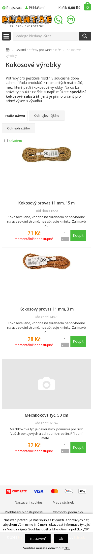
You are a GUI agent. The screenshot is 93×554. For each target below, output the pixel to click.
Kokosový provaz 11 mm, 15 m (46, 203)
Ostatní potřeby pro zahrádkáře (38, 50)
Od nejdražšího (18, 128)
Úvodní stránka (8, 50)
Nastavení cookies (29, 502)
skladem (15, 140)
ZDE (67, 548)
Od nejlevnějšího (46, 115)
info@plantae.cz (71, 19)
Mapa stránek (63, 502)
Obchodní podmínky (68, 512)
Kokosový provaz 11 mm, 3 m (47, 309)
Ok (61, 538)
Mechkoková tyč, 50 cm (46, 415)
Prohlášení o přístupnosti (24, 512)
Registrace (14, 7)
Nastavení (38, 538)
